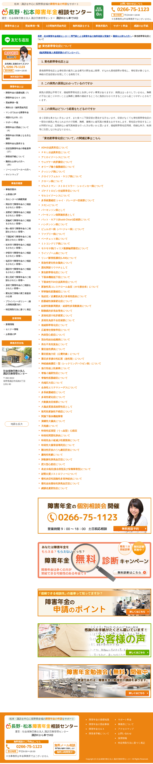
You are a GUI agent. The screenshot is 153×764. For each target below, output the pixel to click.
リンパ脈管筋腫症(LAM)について (59, 258)
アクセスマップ (126, 729)
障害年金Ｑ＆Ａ (96, 729)
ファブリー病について (53, 234)
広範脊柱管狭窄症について (55, 330)
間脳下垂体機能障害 (52, 416)
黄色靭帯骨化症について (54, 272)
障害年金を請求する (15, 143)
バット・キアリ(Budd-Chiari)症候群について (65, 219)
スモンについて (49, 205)
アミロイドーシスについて (55, 157)
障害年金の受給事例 (99, 724)
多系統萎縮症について (53, 392)
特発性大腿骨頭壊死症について (58, 445)
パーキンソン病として (53, 210)
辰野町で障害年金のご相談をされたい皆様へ (18, 214)
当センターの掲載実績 (16, 199)
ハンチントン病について (54, 224)
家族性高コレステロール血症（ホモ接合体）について (70, 287)
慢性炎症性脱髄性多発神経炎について (61, 478)
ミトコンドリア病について (55, 243)
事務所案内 (102, 26)
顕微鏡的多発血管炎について (56, 310)
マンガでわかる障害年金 (17, 112)
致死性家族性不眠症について (56, 411)
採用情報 (122, 738)
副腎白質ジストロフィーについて (59, 474)
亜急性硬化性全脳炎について (56, 263)
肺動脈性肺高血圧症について (56, 459)
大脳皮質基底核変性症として (56, 406)
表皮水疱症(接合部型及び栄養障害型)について (66, 469)
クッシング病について (53, 171)
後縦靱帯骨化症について (54, 325)
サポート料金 (120, 26)
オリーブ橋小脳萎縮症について (58, 167)
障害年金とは (12, 26)
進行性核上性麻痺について (55, 368)
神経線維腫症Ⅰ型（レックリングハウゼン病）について (71, 363)
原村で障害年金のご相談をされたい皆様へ (18, 287)
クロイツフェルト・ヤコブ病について (61, 176)
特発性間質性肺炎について (55, 435)
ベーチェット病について (54, 239)
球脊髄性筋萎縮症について (55, 291)
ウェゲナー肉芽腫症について (56, 162)
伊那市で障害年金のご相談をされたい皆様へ (18, 254)
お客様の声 (11, 194)
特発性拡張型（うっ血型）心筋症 (59, 430)
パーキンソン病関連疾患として (58, 215)
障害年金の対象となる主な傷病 (18, 137)
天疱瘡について (49, 426)
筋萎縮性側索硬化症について (56, 301)
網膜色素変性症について (54, 488)
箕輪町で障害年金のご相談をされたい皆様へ (18, 222)
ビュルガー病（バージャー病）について (62, 229)
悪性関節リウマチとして (54, 267)
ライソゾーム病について (54, 253)
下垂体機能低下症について (55, 277)
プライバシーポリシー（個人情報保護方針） (18, 303)
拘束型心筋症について (53, 334)
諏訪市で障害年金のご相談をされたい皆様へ (18, 270)
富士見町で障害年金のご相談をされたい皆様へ (18, 278)
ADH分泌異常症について (54, 147)
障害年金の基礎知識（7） (18, 92)
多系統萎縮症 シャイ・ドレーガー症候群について (67, 200)
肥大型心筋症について (53, 464)
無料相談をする (81, 26)
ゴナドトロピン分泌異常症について (60, 191)
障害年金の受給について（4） (17, 129)
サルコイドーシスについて (55, 195)
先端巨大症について (52, 382)
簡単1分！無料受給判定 (17, 107)
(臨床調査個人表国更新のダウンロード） (59, 52)
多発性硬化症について (53, 397)
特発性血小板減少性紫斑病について (60, 440)
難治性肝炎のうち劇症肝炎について (60, 450)
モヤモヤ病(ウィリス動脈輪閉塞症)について (64, 248)
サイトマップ (12, 174)
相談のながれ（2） (15, 117)
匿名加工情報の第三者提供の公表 (18, 295)
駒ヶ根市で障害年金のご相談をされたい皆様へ (18, 230)
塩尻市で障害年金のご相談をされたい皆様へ (18, 262)
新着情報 (10, 324)
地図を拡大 (17, 424)
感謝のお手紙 (141, 26)
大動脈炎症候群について (54, 402)
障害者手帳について (15, 156)
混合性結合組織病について (55, 339)
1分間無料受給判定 (56, 26)
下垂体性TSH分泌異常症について (59, 282)
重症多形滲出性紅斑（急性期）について (62, 358)
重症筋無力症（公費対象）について (60, 354)
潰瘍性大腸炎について (53, 421)
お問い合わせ (124, 733)
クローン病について (52, 181)
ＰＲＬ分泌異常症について (55, 152)
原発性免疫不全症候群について (58, 320)
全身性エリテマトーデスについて (59, 387)
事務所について (126, 724)
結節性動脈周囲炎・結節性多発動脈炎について (66, 306)
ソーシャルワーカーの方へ (18, 169)
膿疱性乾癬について (52, 454)
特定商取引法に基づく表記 (18, 309)
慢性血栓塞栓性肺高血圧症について (60, 483)
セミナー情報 (12, 329)
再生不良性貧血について (54, 344)
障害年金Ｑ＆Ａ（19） (16, 97)
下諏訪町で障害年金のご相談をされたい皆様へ (18, 238)
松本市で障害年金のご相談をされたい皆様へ (18, 246)
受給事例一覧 (32, 26)
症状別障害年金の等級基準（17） (18, 150)
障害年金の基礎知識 (99, 719)
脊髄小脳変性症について (54, 373)
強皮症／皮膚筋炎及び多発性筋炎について (64, 296)
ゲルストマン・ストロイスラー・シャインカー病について (72, 186)
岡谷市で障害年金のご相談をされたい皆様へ (18, 206)
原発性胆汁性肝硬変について (56, 315)
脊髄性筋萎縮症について (54, 378)
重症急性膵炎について (53, 349)
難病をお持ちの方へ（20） (15, 163)
